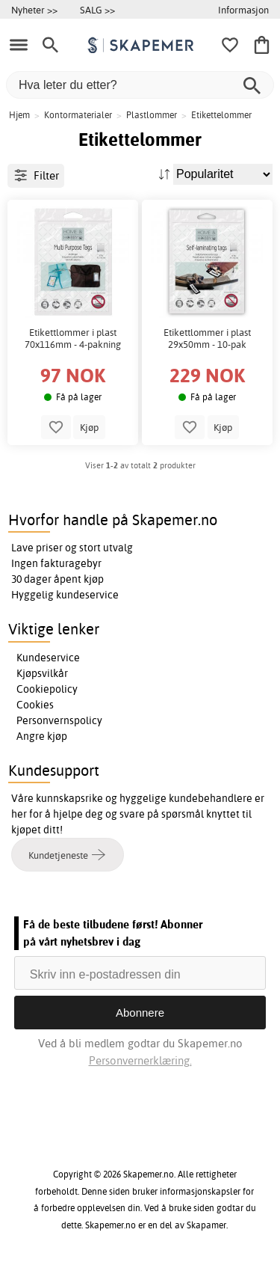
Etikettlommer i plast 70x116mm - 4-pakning (73, 338)
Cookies (35, 704)
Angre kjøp (41, 736)
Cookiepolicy (47, 689)
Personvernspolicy (59, 720)
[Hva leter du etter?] (140, 85)
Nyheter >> (34, 10)
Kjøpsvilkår (42, 673)
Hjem (19, 114)
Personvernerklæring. (140, 1060)
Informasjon (243, 10)
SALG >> (97, 10)
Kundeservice (48, 657)
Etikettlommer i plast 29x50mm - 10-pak (207, 338)
